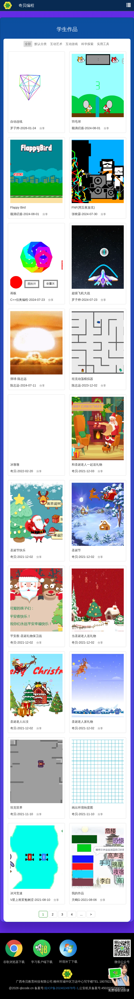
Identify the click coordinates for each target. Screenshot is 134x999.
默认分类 (40, 44)
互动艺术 (56, 44)
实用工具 (103, 44)
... (81, 914)
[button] (128, 4)
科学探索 (87, 44)
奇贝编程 (26, 5)
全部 (28, 44)
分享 (42, 128)
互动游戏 (72, 44)
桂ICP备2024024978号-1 (61, 988)
